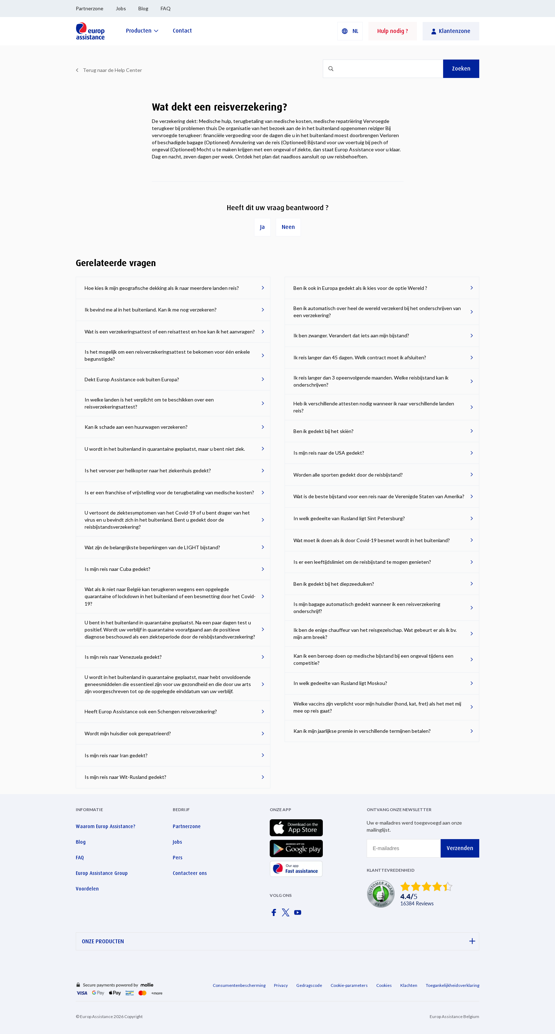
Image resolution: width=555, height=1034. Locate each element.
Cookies (384, 985)
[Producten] (142, 30)
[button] (350, 31)
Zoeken (461, 68)
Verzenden (460, 848)
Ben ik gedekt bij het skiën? (323, 431)
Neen (288, 227)
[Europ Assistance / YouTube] (299, 914)
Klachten (408, 985)
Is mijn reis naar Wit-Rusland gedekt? (125, 777)
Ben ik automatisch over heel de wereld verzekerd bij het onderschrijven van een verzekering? (377, 311)
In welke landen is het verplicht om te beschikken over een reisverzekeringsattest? (149, 403)
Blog (143, 8)
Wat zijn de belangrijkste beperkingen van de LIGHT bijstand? (152, 547)
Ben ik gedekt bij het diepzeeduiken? (333, 584)
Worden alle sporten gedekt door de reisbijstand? (348, 475)
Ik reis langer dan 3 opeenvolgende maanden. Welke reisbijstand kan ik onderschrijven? (370, 381)
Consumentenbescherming (239, 985)
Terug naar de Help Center (112, 70)
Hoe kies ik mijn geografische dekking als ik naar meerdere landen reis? (162, 288)
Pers (177, 857)
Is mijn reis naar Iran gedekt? (116, 755)
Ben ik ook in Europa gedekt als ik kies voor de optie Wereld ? (360, 288)
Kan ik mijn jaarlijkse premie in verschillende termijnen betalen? (362, 731)
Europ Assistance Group (102, 873)
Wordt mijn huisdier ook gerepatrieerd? (128, 733)
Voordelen (87, 889)
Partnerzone (89, 8)
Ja (262, 227)
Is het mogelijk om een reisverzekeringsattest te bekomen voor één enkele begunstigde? (167, 355)
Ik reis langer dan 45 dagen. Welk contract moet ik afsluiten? (359, 357)
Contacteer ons (190, 873)
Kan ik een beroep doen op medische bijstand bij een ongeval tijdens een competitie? (373, 659)
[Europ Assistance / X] (287, 914)
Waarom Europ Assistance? (105, 826)
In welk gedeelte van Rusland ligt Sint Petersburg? (349, 518)
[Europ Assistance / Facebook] (275, 914)
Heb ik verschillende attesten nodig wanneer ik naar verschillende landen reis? (373, 407)
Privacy (281, 985)
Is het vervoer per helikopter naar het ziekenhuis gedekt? (148, 470)
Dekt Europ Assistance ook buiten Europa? (132, 379)
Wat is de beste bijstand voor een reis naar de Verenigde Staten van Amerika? (378, 496)
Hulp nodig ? (392, 31)
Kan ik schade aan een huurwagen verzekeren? (136, 427)
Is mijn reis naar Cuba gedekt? (117, 569)
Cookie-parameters (349, 985)
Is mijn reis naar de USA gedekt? (328, 453)
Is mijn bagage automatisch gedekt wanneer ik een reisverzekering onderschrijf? (366, 607)
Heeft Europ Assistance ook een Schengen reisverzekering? (151, 711)
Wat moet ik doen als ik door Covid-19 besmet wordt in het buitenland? (371, 540)
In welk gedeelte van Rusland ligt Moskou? (340, 683)
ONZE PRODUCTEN (278, 941)
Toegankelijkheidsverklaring (452, 985)
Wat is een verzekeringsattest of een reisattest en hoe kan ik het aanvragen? (170, 331)
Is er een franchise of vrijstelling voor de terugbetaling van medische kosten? (169, 492)
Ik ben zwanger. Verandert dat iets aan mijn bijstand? (351, 335)
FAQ (166, 8)
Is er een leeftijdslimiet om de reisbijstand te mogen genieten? (362, 562)
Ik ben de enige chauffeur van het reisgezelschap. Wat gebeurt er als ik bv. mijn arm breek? (375, 633)
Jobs (121, 8)
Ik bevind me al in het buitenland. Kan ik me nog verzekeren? (151, 310)
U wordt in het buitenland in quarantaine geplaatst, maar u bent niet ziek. (165, 449)
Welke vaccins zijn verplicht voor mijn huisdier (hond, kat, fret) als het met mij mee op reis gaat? (377, 707)
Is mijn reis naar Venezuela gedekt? (123, 657)
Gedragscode (309, 985)
